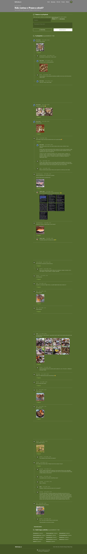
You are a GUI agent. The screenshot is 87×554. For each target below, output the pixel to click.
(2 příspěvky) (51, 533)
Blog (71, 546)
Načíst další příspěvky (38, 526)
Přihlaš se (53, 18)
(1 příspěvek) (38, 533)
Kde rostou (53, 1)
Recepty (63, 1)
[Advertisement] (23, 29)
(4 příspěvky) (64, 537)
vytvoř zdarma (62, 18)
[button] (42, 29)
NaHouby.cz (18, 2)
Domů (48, 1)
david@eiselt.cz (46, 551)
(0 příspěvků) (64, 533)
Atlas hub (58, 1)
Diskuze (67, 1)
